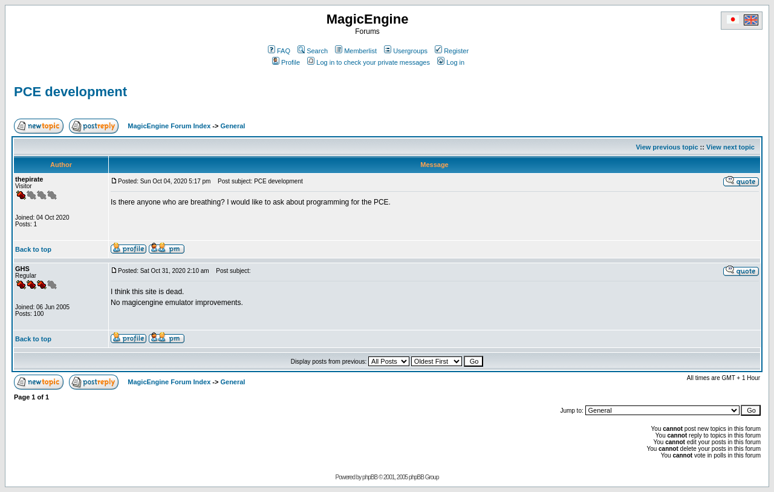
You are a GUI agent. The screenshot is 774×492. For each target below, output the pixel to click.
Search (313, 50)
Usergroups (406, 50)
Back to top (33, 249)
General (232, 126)
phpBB (369, 477)
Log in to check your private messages (368, 62)
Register (452, 50)
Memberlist (356, 50)
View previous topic (667, 147)
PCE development (70, 91)
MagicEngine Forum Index (169, 126)
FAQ (279, 50)
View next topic (730, 147)
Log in (450, 62)
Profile (286, 62)
